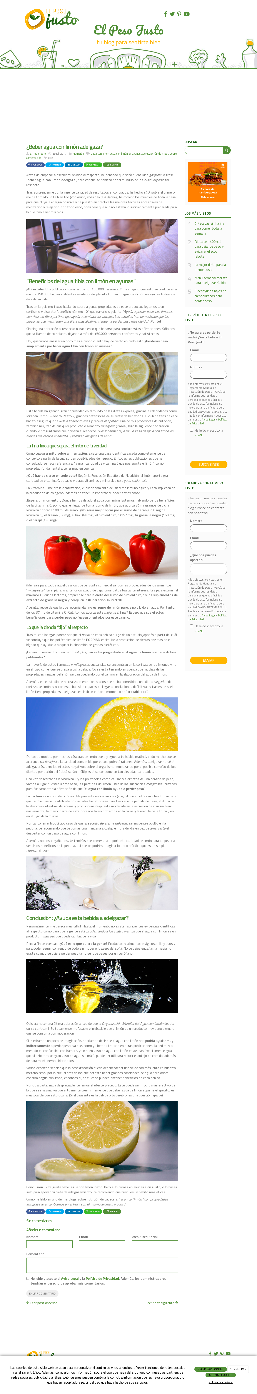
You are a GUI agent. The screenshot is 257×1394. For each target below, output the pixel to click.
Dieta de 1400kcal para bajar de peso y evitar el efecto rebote (209, 249)
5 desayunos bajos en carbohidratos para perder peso (210, 295)
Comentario (35, 1254)
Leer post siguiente (162, 1302)
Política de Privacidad (102, 1278)
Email (83, 1236)
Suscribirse (209, 464)
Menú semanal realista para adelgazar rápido (211, 280)
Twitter (55, 164)
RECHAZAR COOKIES (211, 1369)
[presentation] (223, 448)
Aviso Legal (70, 1278)
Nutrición (78, 153)
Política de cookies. (221, 1382)
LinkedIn (73, 164)
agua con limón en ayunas (125, 153)
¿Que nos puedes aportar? (203, 558)
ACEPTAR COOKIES (220, 1375)
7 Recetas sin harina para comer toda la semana (209, 228)
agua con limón (100, 153)
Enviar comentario (42, 1293)
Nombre (32, 1236)
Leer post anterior (41, 1302)
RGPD (198, 435)
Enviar (112, 164)
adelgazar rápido (151, 153)
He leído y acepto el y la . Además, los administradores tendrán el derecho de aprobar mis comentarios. (98, 1281)
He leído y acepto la (206, 433)
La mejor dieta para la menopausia (210, 267)
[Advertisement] (128, 106)
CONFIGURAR (238, 1369)
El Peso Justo (38, 153)
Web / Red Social (145, 1236)
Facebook (35, 164)
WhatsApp (92, 164)
